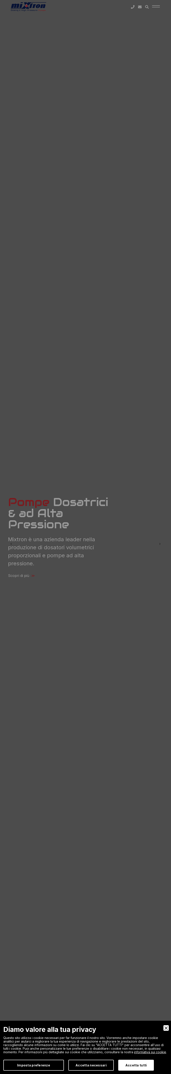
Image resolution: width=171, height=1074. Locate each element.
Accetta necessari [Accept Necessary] (91, 1065)
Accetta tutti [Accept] (136, 1065)
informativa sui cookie (150, 1052)
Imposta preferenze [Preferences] (33, 1065)
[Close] (166, 1028)
